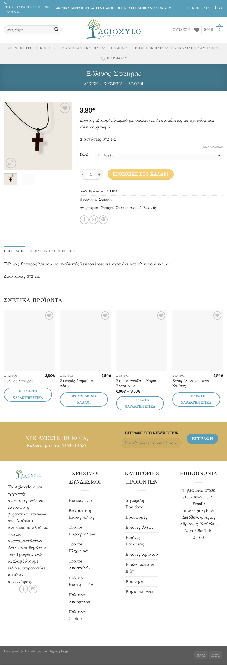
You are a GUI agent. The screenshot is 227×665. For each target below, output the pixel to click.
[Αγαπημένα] (196, 30)
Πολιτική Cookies (77, 615)
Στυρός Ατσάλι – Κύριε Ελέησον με (136, 383)
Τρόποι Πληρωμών (79, 547)
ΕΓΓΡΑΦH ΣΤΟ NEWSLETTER (151, 433)
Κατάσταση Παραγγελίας (81, 514)
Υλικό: (84, 155)
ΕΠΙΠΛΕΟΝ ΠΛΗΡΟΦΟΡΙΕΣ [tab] (51, 251)
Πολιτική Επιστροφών (81, 581)
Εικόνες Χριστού (141, 554)
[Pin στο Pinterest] (103, 219)
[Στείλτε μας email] (220, 8)
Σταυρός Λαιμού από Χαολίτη (190, 383)
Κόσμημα (113, 84)
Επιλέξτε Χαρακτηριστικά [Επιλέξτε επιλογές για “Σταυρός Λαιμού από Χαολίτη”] (196, 399)
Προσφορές (136, 517)
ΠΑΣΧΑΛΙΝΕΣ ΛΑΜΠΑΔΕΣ (194, 48)
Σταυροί (135, 84)
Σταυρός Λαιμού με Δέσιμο (77, 383)
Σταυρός (150, 208)
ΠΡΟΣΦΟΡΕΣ (114, 58)
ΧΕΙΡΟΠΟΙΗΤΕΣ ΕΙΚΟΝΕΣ (31, 48)
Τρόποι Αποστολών (79, 564)
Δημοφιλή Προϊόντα (134, 504)
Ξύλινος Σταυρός (18, 381)
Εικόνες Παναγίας (134, 541)
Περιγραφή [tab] (14, 251)
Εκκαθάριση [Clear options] (213, 146)
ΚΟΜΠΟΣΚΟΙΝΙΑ (151, 48)
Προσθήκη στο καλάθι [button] (83, 399)
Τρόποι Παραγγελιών (82, 531)
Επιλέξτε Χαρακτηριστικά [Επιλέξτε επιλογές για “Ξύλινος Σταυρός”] (28, 394)
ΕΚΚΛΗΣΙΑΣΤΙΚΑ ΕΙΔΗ (82, 48)
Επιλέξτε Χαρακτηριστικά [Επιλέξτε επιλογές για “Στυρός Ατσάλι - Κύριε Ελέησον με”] (140, 403)
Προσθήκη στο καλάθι (140, 174)
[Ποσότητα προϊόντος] (91, 174)
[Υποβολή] (56, 29)
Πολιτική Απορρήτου (79, 598)
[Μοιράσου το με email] (93, 219)
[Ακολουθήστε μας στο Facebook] (215, 8)
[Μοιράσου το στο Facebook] (84, 219)
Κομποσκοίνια (139, 591)
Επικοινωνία (80, 500)
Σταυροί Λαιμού (128, 208)
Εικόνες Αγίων (139, 527)
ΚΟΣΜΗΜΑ (119, 48)
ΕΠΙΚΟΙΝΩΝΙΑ (198, 8)
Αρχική (91, 84)
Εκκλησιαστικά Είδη (139, 568)
